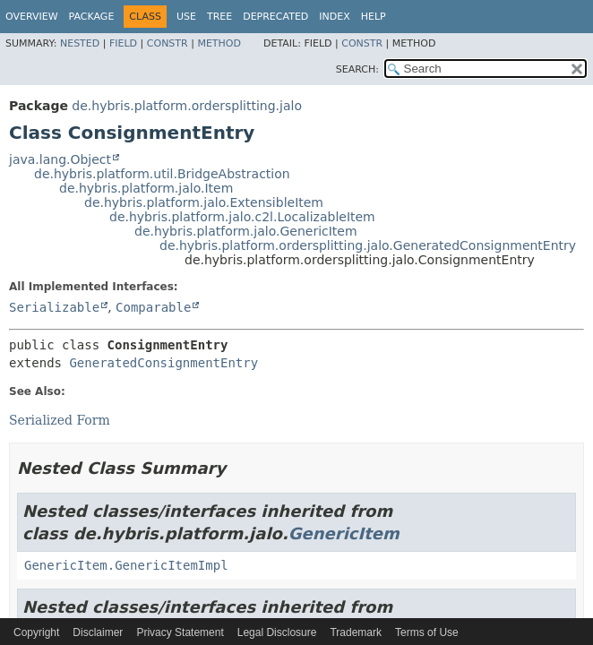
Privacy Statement (179, 632)
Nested (79, 43)
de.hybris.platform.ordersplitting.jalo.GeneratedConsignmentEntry (367, 245)
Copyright (36, 632)
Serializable (54, 307)
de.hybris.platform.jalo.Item (146, 188)
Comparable (153, 307)
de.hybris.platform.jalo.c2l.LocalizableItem (242, 217)
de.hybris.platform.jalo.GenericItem (245, 231)
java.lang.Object (60, 159)
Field (123, 43)
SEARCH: (357, 69)
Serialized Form (59, 420)
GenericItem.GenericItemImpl (126, 565)
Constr (167, 43)
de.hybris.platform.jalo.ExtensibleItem (203, 202)
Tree (219, 16)
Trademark (356, 632)
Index (334, 16)
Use (186, 16)
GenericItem (344, 533)
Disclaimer (98, 632)
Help (373, 16)
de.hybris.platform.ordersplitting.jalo (187, 106)
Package (92, 16)
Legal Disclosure (277, 632)
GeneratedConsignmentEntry (163, 363)
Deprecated (275, 16)
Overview (31, 16)
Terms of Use (427, 632)
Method (219, 43)
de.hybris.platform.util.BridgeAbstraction (162, 174)
